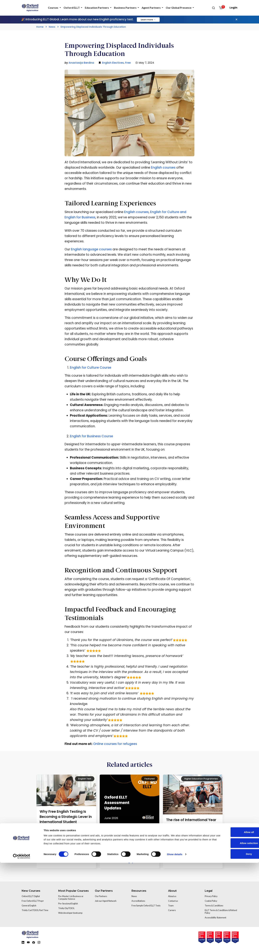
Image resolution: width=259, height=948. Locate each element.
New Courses (31, 891)
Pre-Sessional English (68, 903)
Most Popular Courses (73, 891)
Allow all (231, 917)
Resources (138, 891)
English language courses (91, 249)
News (52, 26)
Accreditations (138, 901)
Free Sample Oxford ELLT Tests (145, 905)
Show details (174, 939)
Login (233, 7)
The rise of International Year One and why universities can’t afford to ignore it (193, 825)
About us (172, 896)
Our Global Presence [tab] (179, 7)
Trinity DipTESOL (66, 908)
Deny (231, 939)
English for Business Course (92, 436)
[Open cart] (222, 7)
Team (171, 905)
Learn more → (148, 19)
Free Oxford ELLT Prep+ (33, 901)
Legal (208, 891)
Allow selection (231, 928)
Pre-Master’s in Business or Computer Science (70, 897)
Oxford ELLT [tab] (72, 7)
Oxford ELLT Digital (31, 896)
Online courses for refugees (115, 744)
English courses (163, 167)
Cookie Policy (211, 901)
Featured (149, 778)
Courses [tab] (53, 7)
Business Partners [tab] (125, 7)
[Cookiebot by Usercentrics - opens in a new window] (21, 941)
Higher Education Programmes (201, 778)
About (172, 891)
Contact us (173, 901)
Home (39, 26)
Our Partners (104, 891)
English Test (84, 778)
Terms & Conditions (214, 905)
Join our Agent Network (106, 901)
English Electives (113, 63)
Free (128, 63)
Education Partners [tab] (97, 7)
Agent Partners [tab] (151, 7)
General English (29, 905)
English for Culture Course (90, 367)
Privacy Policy (211, 896)
